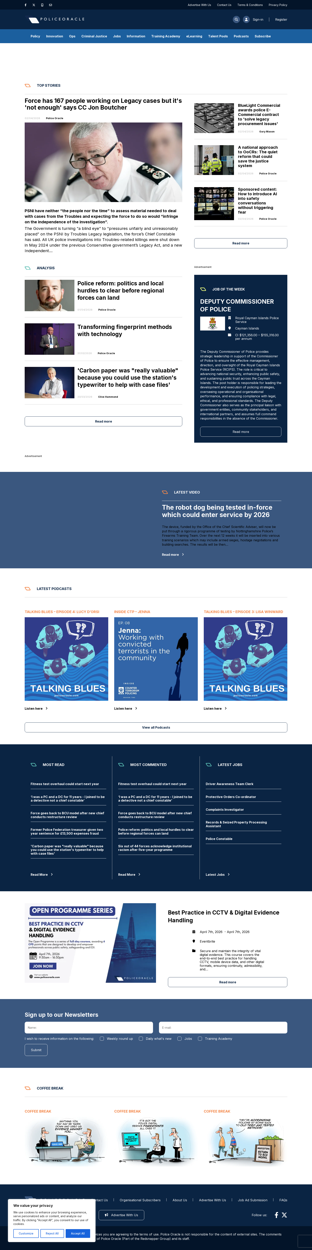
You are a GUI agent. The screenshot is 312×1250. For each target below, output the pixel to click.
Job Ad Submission (252, 1200)
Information (136, 36)
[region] (52, 1220)
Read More (42, 874)
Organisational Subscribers (140, 1200)
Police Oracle (54, 118)
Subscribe (263, 36)
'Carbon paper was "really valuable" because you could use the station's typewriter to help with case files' (67, 849)
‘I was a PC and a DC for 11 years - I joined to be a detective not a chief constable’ (68, 798)
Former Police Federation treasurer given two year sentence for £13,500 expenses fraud (67, 831)
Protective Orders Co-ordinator (231, 797)
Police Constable (219, 839)
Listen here (36, 708)
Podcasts (241, 36)
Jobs (117, 36)
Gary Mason (267, 131)
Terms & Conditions (250, 5)
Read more (240, 243)
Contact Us (224, 5)
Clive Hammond (108, 397)
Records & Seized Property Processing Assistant (236, 824)
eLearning (194, 36)
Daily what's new (159, 1038)
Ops (72, 36)
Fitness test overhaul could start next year (65, 784)
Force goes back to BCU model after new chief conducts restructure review (67, 815)
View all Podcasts (156, 727)
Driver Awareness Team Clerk (229, 784)
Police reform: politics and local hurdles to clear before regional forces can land (156, 831)
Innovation (54, 36)
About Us (180, 1200)
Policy (35, 36)
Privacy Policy (278, 5)
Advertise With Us (199, 5)
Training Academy (165, 36)
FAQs (283, 1200)
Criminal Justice (94, 36)
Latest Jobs (218, 874)
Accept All (78, 1233)
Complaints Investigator (225, 809)
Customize (26, 1233)
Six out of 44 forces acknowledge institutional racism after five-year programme (155, 848)
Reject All (52, 1233)
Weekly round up (120, 1038)
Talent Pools (218, 36)
